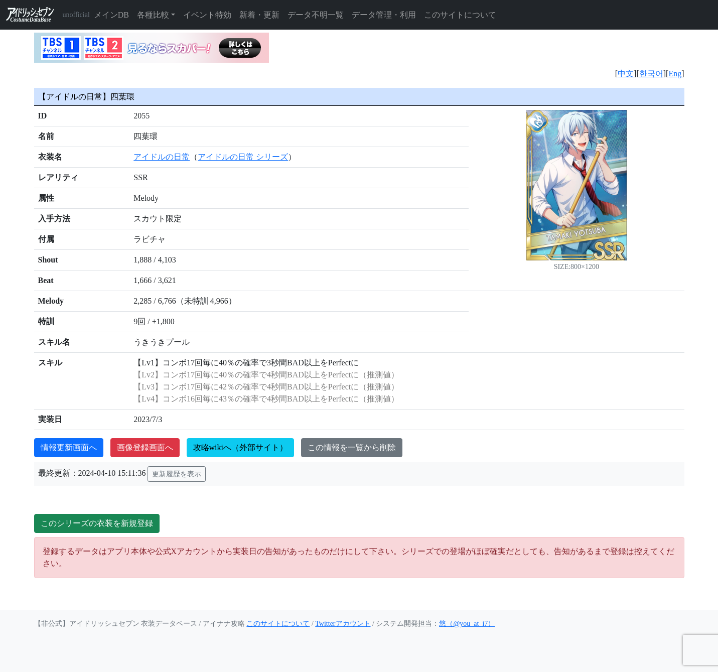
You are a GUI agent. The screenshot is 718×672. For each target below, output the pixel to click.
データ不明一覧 (316, 15)
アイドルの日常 (161, 157)
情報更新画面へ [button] (69, 447)
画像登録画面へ (145, 447)
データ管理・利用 (384, 15)
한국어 (651, 73)
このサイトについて (460, 15)
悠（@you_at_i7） (467, 623)
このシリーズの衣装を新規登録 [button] (97, 523)
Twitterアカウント (342, 623)
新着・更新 (259, 15)
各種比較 (153, 15)
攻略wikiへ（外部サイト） (240, 447)
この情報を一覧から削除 (352, 447)
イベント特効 (207, 15)
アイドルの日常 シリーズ (243, 157)
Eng (674, 73)
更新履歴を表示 (176, 474)
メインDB (111, 15)
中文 (626, 73)
